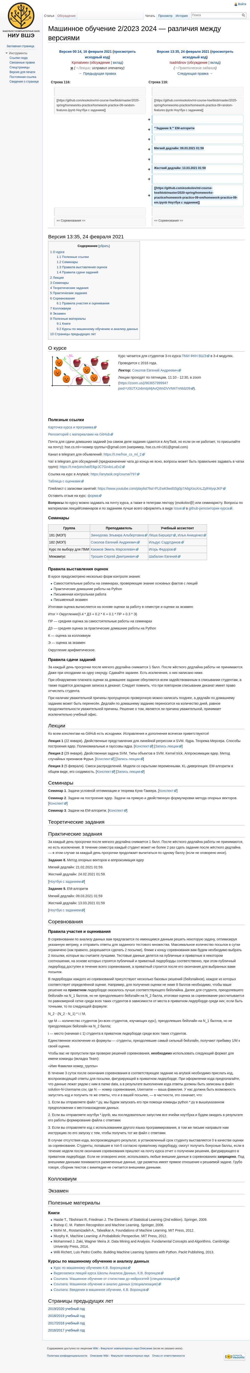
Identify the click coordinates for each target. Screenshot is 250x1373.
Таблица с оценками (65, 481)
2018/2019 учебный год (67, 1321)
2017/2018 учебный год (67, 1329)
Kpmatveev (80, 63)
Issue (179, 508)
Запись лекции (167, 746)
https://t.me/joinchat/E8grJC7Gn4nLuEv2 (101, 467)
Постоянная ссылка (23, 77)
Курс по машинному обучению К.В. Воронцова (91, 1273)
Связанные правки (22, 62)
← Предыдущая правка (98, 73)
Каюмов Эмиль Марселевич (114, 550)
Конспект (143, 746)
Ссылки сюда (19, 58)
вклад (118, 63)
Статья (50, 16)
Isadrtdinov (178, 63)
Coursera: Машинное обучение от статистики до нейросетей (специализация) (115, 1284)
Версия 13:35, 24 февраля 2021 (183, 52)
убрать (105, 246)
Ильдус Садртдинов (165, 542)
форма (94, 496)
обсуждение (101, 63)
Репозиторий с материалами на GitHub (80, 434)
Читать (150, 16)
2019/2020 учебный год (67, 1314)
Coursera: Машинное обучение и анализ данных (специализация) (106, 1290)
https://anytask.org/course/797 (114, 474)
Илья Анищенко (191, 535)
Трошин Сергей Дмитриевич (114, 557)
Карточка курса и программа (71, 427)
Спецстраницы (20, 67)
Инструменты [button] (18, 53)
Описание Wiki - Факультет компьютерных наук (120, 1362)
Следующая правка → (195, 73)
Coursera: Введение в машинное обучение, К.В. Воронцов (100, 1295)
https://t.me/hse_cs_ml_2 (123, 454)
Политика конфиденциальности (68, 1362)
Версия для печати (22, 72)
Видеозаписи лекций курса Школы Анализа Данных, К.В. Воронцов (107, 1279)
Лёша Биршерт (162, 535)
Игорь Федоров (162, 550)
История (181, 16)
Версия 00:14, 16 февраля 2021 (86, 52)
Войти (242, 4)
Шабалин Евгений (164, 557)
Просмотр (165, 16)
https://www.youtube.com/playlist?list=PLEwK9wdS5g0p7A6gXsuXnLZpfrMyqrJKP (161, 488)
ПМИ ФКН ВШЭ (195, 356)
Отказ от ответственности (169, 1362)
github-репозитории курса (210, 508)
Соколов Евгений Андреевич (156, 371)
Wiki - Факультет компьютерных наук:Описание (123, 1354)
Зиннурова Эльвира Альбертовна (118, 535)
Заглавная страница (20, 46)
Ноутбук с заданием (66, 887)
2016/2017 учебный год (67, 1336)
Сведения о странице (24, 81)
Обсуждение (67, 16)
